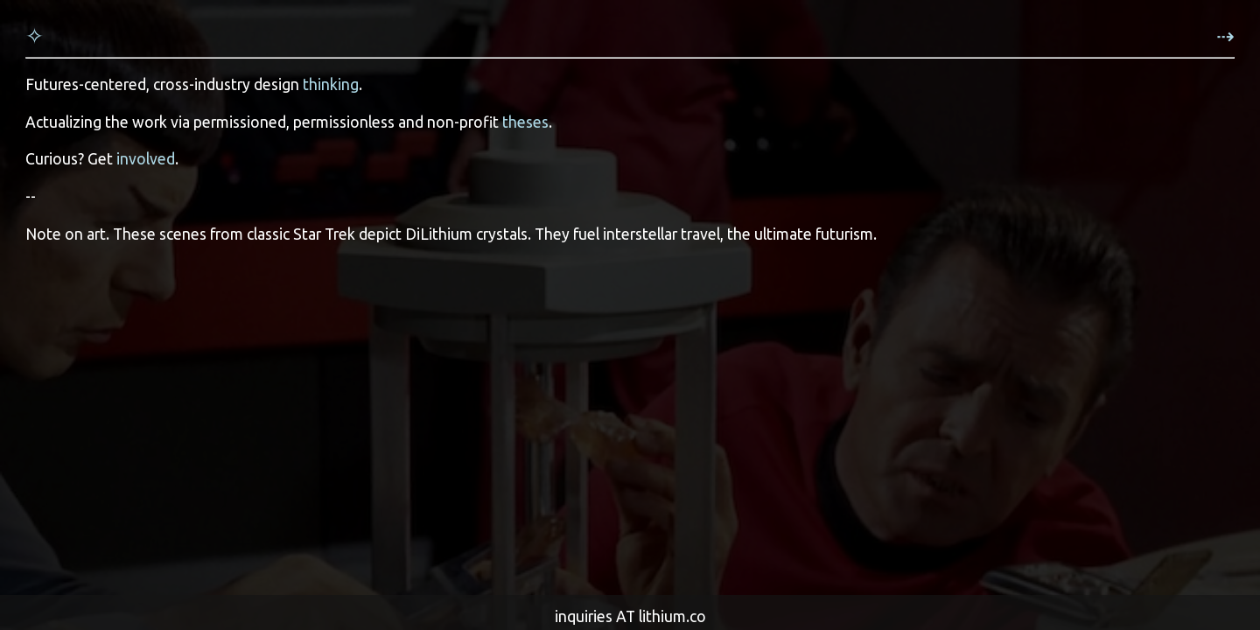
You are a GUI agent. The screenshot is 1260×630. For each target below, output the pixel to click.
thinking (331, 84)
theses (525, 122)
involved (145, 158)
